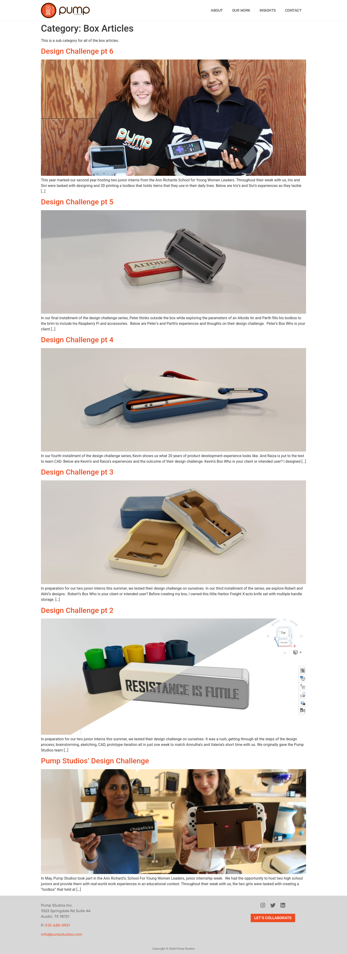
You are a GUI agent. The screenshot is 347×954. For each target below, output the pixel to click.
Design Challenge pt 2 (77, 610)
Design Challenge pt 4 (77, 339)
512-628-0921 (57, 925)
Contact (293, 10)
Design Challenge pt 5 (77, 201)
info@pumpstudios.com (61, 934)
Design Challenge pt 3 (77, 472)
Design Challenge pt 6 (77, 51)
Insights (268, 10)
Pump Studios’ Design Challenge (95, 760)
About (217, 10)
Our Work (241, 10)
